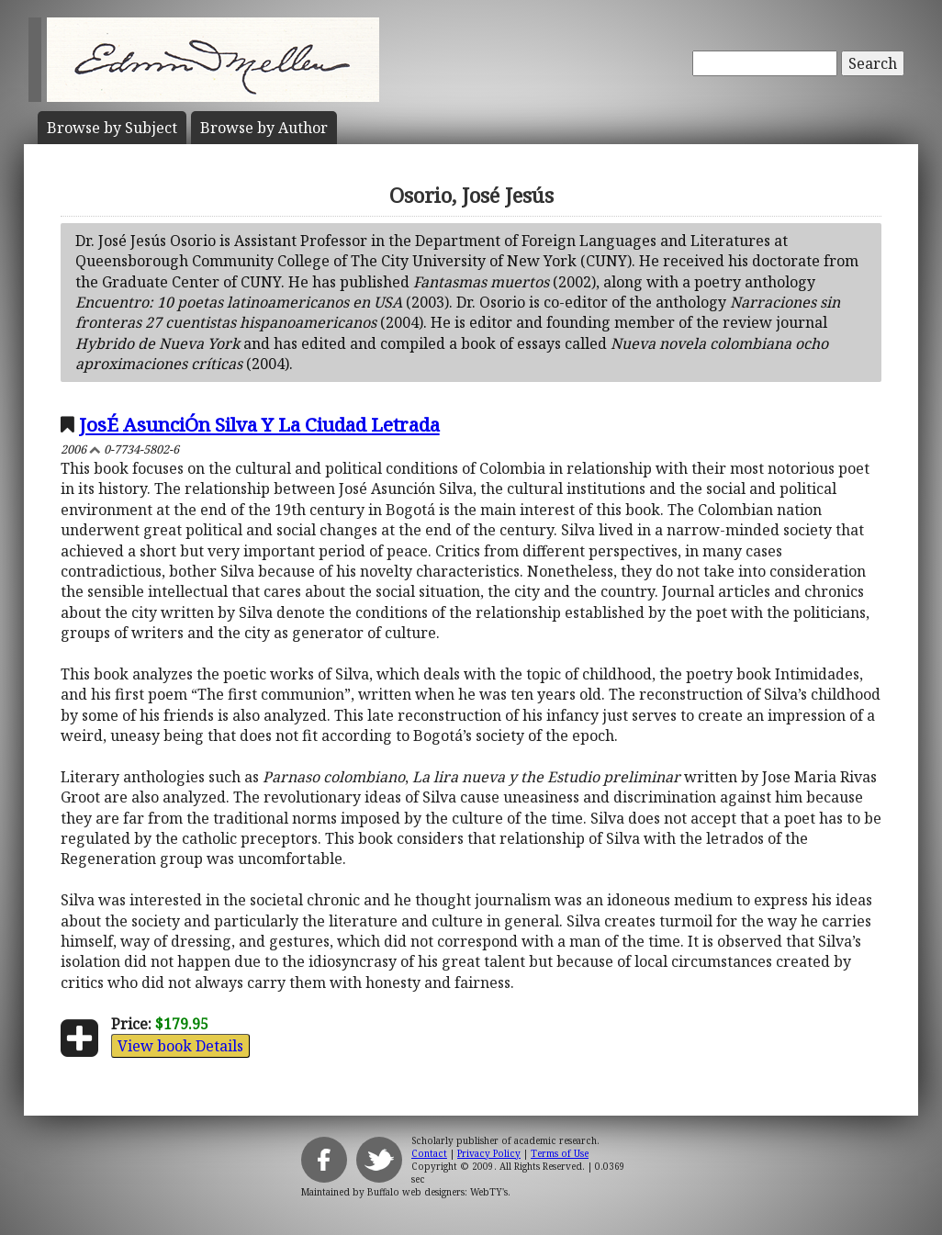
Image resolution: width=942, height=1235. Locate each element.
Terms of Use (560, 1153)
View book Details (180, 1046)
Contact (429, 1153)
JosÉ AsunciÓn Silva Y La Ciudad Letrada (259, 424)
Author (264, 127)
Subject (112, 127)
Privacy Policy (489, 1153)
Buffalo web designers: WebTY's (437, 1191)
